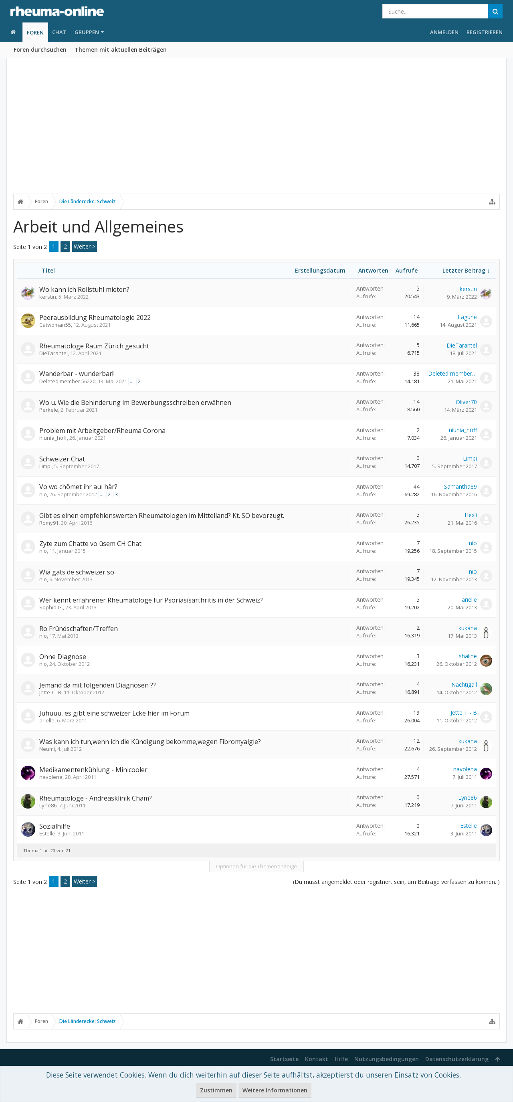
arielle (469, 599)
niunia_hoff (53, 437)
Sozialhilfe (54, 826)
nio (43, 494)
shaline (468, 656)
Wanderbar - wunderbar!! (77, 373)
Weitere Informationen (274, 1090)
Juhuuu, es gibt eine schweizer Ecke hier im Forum (114, 713)
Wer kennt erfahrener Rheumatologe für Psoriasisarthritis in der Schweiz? (151, 600)
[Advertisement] (256, 131)
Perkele (48, 409)
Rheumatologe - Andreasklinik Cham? (95, 798)
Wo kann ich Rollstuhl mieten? (84, 289)
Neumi (47, 748)
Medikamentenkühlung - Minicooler (93, 769)
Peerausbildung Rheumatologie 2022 (95, 317)
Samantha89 (460, 486)
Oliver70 (466, 402)
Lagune (467, 317)
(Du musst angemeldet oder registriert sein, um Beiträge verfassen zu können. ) (396, 882)
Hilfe (341, 1059)
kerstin (47, 296)
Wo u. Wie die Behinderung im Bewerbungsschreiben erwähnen (135, 402)
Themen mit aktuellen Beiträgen (121, 49)
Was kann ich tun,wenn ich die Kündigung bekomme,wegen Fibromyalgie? (150, 741)
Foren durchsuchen (40, 49)
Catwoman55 (55, 324)
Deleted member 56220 (67, 381)
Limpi (45, 466)
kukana (467, 628)
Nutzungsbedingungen (386, 1059)
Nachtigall (464, 684)
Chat (59, 32)
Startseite (284, 1059)
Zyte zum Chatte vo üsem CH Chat (90, 543)
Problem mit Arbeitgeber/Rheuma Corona (102, 430)
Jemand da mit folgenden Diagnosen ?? (97, 685)
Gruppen (87, 32)
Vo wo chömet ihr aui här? (78, 486)
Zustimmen (216, 1090)
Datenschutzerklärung (457, 1059)
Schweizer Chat (62, 459)
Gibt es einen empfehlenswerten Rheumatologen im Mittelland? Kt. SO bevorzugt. (161, 515)
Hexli (471, 515)
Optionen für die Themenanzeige (256, 866)
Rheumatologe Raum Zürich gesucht (94, 346)
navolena (51, 776)
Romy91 (49, 522)
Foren (35, 32)
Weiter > (84, 246)
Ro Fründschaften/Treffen (78, 628)
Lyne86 (48, 805)
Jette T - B (50, 692)
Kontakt (316, 1059)
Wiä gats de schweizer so (76, 572)
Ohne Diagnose (62, 656)
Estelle (47, 833)
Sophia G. (51, 607)
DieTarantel (53, 353)
